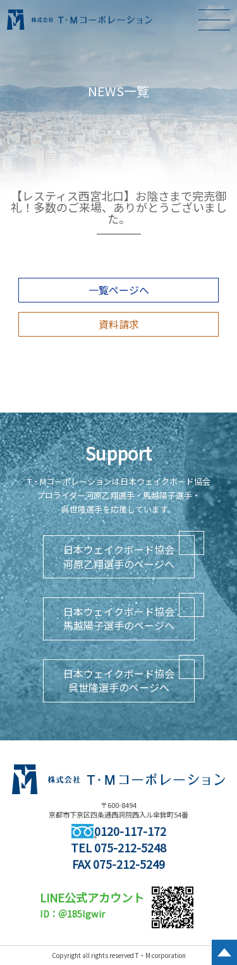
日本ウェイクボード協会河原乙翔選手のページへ (118, 556)
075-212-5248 (130, 847)
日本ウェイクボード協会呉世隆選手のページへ (118, 680)
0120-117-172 (118, 831)
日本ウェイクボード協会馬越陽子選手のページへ (118, 618)
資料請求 (119, 324)
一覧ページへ (118, 289)
